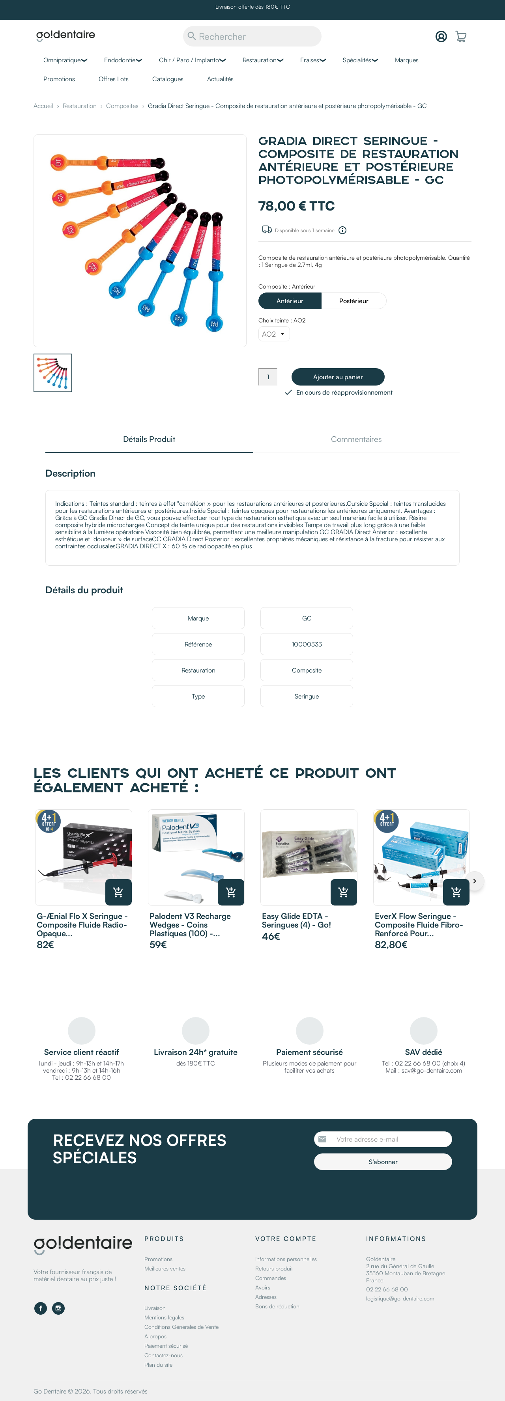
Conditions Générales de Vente (181, 1326)
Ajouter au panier (338, 377)
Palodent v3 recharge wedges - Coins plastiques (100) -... (190, 924)
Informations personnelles (286, 1259)
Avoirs (262, 1287)
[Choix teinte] (274, 333)
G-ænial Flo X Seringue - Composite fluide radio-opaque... (82, 924)
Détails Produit (149, 440)
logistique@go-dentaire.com (400, 1298)
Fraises (309, 60)
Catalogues (167, 79)
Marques (407, 60)
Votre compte (286, 1239)
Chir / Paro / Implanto (189, 60)
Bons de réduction (277, 1306)
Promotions (59, 79)
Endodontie (119, 60)
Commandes (270, 1277)
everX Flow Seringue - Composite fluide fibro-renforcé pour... (419, 924)
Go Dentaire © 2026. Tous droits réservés (91, 1391)
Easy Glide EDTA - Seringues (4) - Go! (296, 920)
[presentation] (380, 1191)
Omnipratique (61, 60)
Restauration (260, 60)
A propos (155, 1336)
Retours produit (274, 1268)
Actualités (220, 79)
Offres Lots (114, 79)
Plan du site (158, 1364)
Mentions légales (164, 1317)
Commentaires (356, 440)
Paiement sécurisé (166, 1345)
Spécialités (357, 60)
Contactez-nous (163, 1355)
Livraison (155, 1307)
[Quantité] (267, 377)
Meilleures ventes (164, 1268)
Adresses (266, 1296)
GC (307, 618)
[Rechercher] (252, 36)
